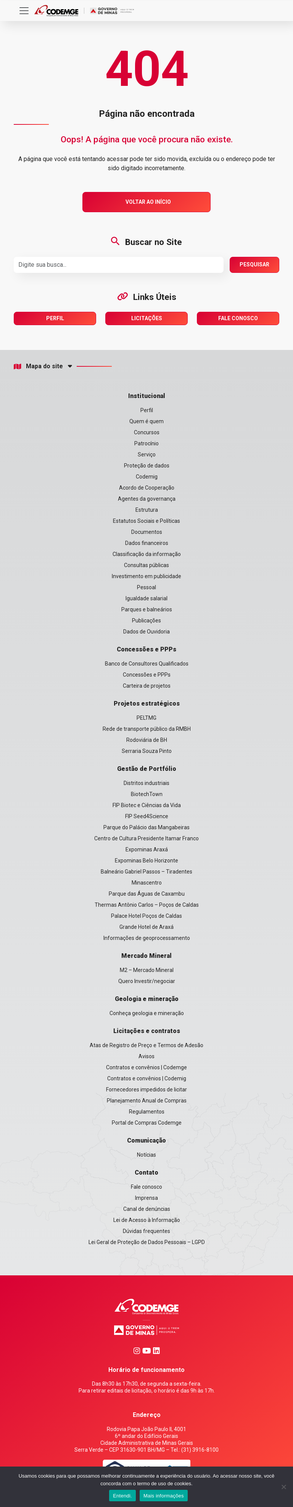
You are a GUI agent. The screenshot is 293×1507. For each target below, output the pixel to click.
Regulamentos (146, 1111)
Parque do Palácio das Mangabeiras (146, 827)
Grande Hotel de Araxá (146, 927)
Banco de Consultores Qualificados (146, 663)
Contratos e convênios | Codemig (146, 1078)
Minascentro (147, 882)
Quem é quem (146, 421)
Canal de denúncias (146, 1209)
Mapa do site (38, 366)
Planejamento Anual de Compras (147, 1100)
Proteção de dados (146, 465)
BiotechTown (147, 794)
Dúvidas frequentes (146, 1231)
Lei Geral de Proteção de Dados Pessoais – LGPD (147, 1242)
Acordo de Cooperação (146, 487)
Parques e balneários (146, 609)
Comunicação (146, 1140)
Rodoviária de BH (146, 740)
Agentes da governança (146, 498)
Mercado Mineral (146, 955)
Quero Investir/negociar (146, 981)
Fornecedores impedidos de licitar (146, 1089)
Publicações (146, 620)
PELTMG (146, 717)
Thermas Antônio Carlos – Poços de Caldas (147, 904)
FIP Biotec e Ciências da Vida (147, 805)
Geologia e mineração (147, 999)
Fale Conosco (238, 318)
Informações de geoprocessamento (146, 938)
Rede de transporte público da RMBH (147, 729)
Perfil (55, 318)
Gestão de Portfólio (146, 768)
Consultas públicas (146, 565)
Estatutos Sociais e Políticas (146, 521)
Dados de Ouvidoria (146, 631)
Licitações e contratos (146, 1031)
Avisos (146, 1056)
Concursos (146, 432)
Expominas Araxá (147, 849)
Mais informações (163, 1496)
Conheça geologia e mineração (146, 1013)
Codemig (147, 476)
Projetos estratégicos (147, 703)
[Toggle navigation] (24, 10)
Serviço (147, 454)
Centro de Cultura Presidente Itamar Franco (146, 838)
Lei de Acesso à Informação (146, 1220)
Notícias (146, 1154)
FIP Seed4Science (146, 816)
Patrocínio (146, 443)
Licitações (146, 318)
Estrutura (146, 510)
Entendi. (122, 1496)
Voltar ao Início (148, 202)
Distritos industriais (146, 783)
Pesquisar (254, 264)
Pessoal (146, 587)
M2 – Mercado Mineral (147, 970)
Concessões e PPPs (146, 649)
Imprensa (146, 1198)
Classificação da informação (147, 554)
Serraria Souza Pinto (147, 751)
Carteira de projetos (147, 685)
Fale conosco (146, 1186)
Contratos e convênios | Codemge (146, 1067)
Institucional (146, 396)
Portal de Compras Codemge (147, 1122)
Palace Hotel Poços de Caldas (146, 916)
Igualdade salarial (146, 598)
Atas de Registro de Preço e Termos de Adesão (146, 1045)
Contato (146, 1172)
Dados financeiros (146, 543)
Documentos (146, 532)
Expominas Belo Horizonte (146, 860)
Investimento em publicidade (146, 576)
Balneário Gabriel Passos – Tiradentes (146, 871)
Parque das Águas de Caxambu (147, 893)
